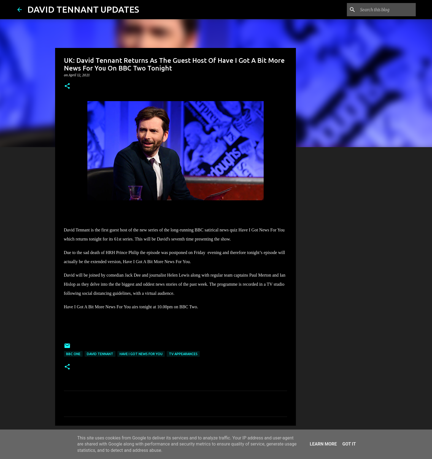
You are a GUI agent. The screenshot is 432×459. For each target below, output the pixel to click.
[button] (67, 86)
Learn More (323, 444)
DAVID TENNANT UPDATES (83, 9)
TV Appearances (183, 354)
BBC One (73, 354)
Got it (349, 444)
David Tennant (100, 354)
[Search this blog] (387, 9)
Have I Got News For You (141, 354)
